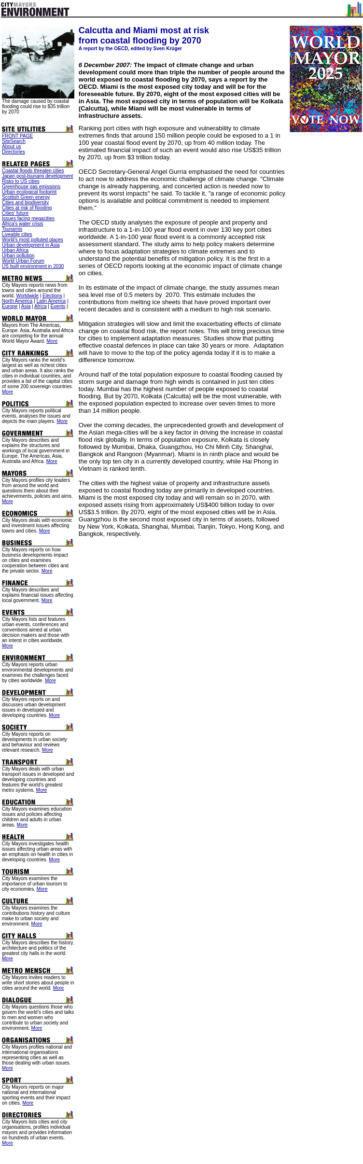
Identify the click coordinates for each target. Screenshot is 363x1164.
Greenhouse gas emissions (31, 186)
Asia (25, 306)
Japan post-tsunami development (37, 176)
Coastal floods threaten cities (33, 170)
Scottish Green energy (26, 197)
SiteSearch (14, 141)
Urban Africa (15, 250)
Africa (40, 306)
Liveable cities (17, 234)
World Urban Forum (23, 261)
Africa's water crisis (22, 223)
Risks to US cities (21, 181)
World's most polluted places (32, 239)
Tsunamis (12, 229)
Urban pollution (18, 255)
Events (58, 306)
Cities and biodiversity (25, 202)
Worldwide (27, 295)
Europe (9, 306)
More (51, 341)
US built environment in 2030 (33, 266)
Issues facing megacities (28, 218)
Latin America (51, 301)
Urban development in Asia (31, 245)
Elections (52, 295)
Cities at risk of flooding (27, 207)
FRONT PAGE (17, 136)
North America (17, 301)
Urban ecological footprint (29, 192)
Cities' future (15, 213)
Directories (13, 151)
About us (11, 146)
